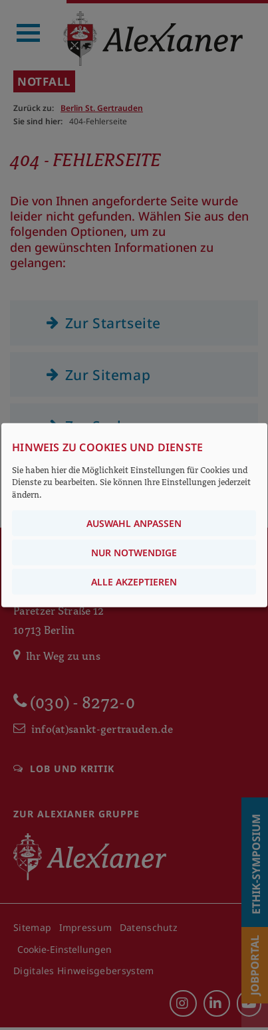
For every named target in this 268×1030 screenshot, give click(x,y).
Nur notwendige (134, 552)
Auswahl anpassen (134, 522)
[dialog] (134, 515)
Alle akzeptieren (134, 581)
